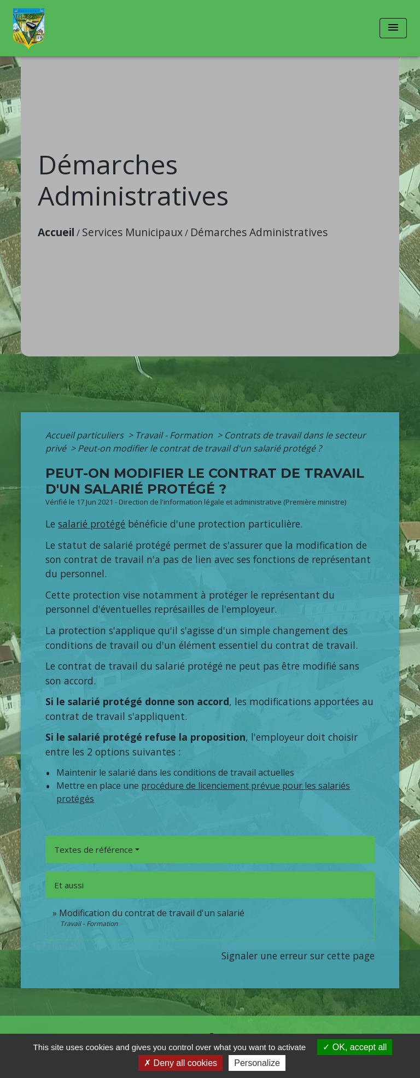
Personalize (257, 1063)
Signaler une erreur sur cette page (298, 955)
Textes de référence (93, 849)
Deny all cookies (180, 1063)
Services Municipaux (132, 232)
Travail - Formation (175, 435)
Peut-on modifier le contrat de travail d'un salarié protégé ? (200, 448)
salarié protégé (91, 523)
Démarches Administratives (259, 232)
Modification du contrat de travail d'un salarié (151, 913)
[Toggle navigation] (393, 28)
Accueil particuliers (85, 435)
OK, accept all (355, 1047)
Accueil (56, 232)
